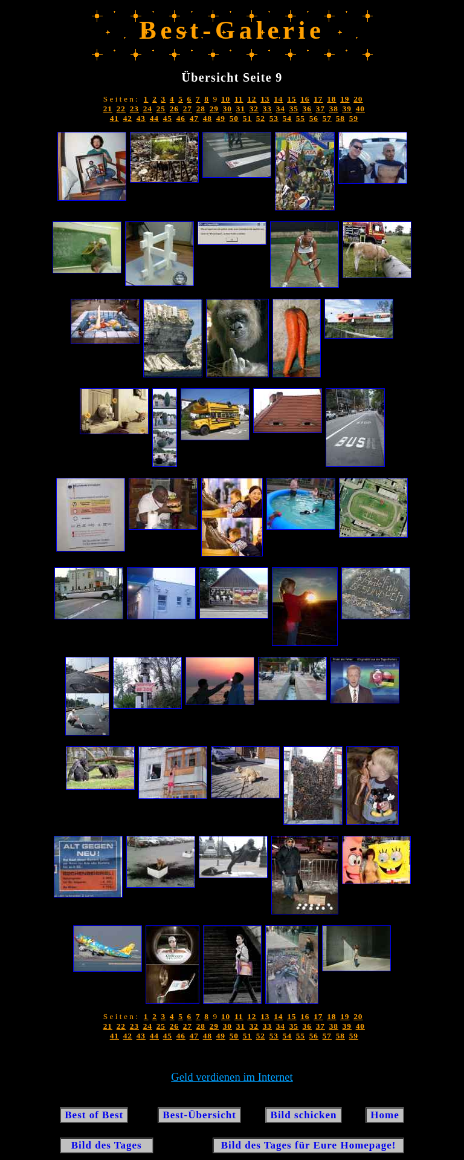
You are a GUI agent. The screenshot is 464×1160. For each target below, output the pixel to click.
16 (304, 98)
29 (214, 108)
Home (384, 1115)
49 (220, 118)
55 (300, 118)
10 (225, 98)
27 (187, 108)
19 (344, 98)
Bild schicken (303, 1115)
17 (318, 98)
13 (264, 98)
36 (307, 108)
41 (114, 118)
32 (254, 108)
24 (147, 108)
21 (107, 108)
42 (127, 118)
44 (154, 118)
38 (333, 108)
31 (240, 108)
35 (293, 108)
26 (174, 108)
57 (327, 118)
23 (134, 108)
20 (357, 98)
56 (313, 118)
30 (227, 108)
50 (234, 118)
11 (238, 98)
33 (267, 108)
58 (340, 118)
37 (320, 108)
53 (274, 118)
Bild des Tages (107, 1145)
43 (141, 118)
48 (207, 118)
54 (287, 118)
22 (121, 108)
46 (180, 118)
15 (291, 98)
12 (251, 98)
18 (331, 98)
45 (167, 118)
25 (161, 108)
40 (360, 108)
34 (280, 108)
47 (194, 118)
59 (353, 118)
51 (247, 118)
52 (260, 118)
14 (278, 98)
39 (347, 108)
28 (200, 108)
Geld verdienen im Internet (232, 1076)
